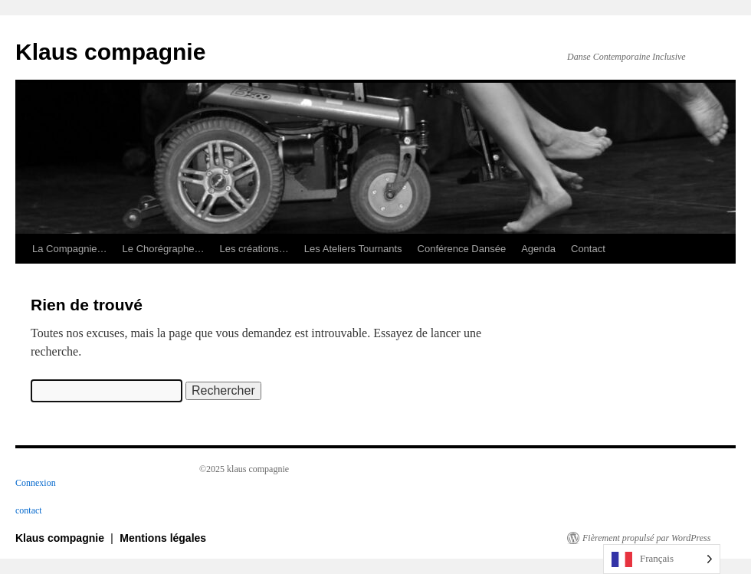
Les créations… (254, 248)
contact (28, 510)
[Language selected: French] (661, 559)
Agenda (538, 248)
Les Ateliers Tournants (353, 248)
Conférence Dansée (462, 248)
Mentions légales (163, 538)
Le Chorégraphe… (164, 248)
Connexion (35, 482)
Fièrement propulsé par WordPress (646, 538)
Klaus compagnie (110, 51)
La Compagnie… (69, 248)
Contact (588, 248)
